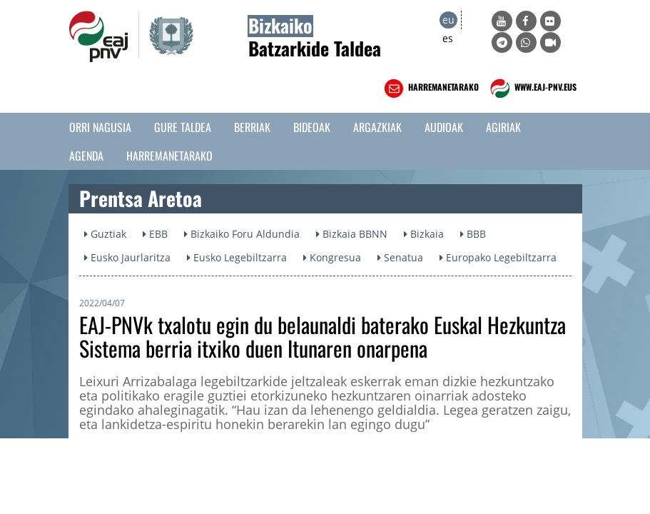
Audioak (444, 127)
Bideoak (311, 127)
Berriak (252, 127)
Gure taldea (182, 127)
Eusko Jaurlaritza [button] (127, 257)
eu (448, 19)
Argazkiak (377, 127)
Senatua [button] (400, 257)
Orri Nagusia (100, 127)
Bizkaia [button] (424, 234)
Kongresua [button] (332, 257)
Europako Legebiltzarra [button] (498, 257)
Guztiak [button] (105, 234)
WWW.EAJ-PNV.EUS (532, 88)
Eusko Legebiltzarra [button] (237, 257)
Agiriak (503, 127)
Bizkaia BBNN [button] (351, 234)
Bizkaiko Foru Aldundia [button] (242, 234)
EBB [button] (155, 234)
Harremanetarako (169, 155)
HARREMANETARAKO (430, 88)
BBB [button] (473, 234)
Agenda (86, 155)
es (447, 38)
